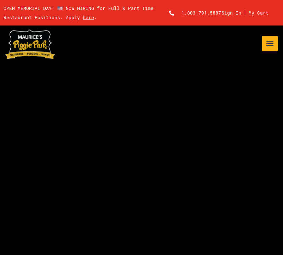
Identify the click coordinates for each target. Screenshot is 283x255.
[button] (270, 43)
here (88, 17)
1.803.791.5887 (201, 13)
